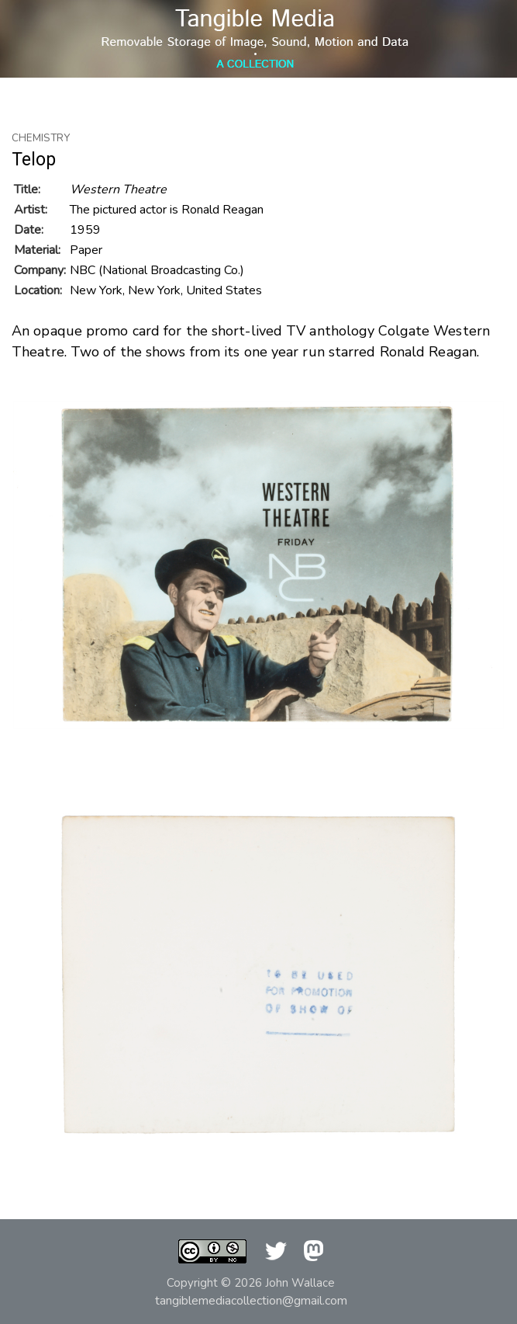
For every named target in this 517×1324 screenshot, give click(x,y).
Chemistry (41, 138)
